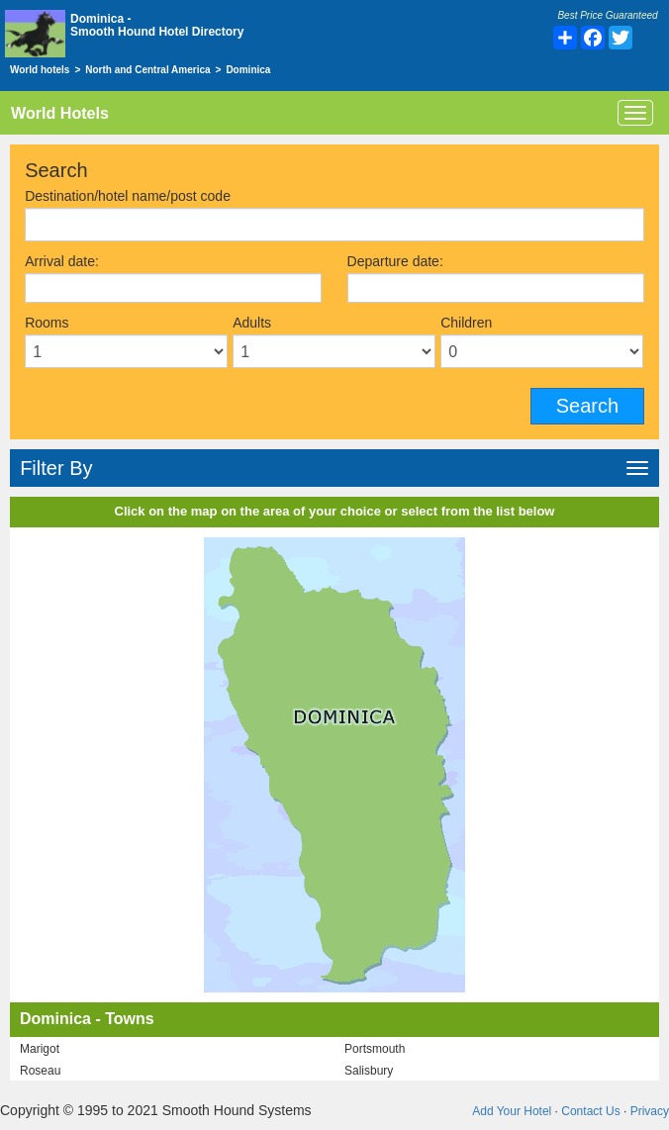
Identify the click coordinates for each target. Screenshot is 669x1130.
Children (466, 322)
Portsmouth (374, 1049)
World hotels (39, 69)
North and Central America (147, 69)
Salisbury (368, 1071)
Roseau (40, 1071)
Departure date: (395, 261)
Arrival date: (62, 261)
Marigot (39, 1049)
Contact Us (590, 1111)
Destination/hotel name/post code (128, 196)
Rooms (46, 322)
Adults (252, 322)
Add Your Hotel (511, 1111)
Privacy (649, 1111)
